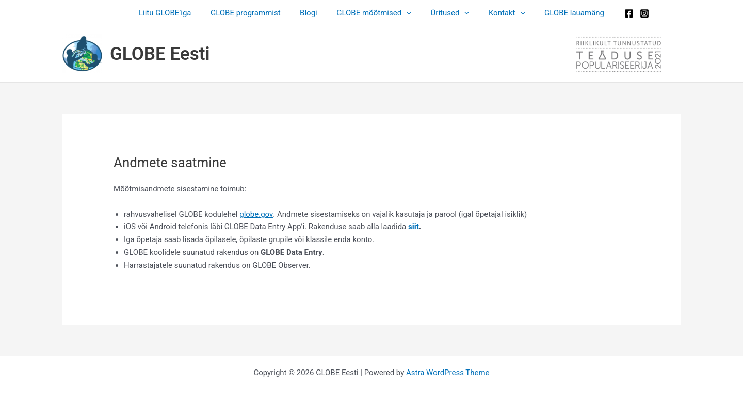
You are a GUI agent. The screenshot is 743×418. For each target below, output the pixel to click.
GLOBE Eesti (160, 54)
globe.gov (255, 214)
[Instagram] (631, 13)
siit (413, 226)
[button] (406, 13)
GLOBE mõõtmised (373, 13)
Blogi (312, 13)
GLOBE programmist (253, 13)
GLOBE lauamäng (563, 13)
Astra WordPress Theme (448, 372)
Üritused (446, 13)
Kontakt (499, 13)
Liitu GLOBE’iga (176, 13)
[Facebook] (615, 13)
